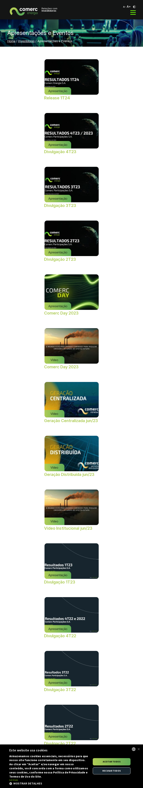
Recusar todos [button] (111, 770)
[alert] (71, 766)
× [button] (138, 749)
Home (11, 41)
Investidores (26, 41)
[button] (49, 783)
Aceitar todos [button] (111, 761)
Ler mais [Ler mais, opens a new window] (13, 779)
